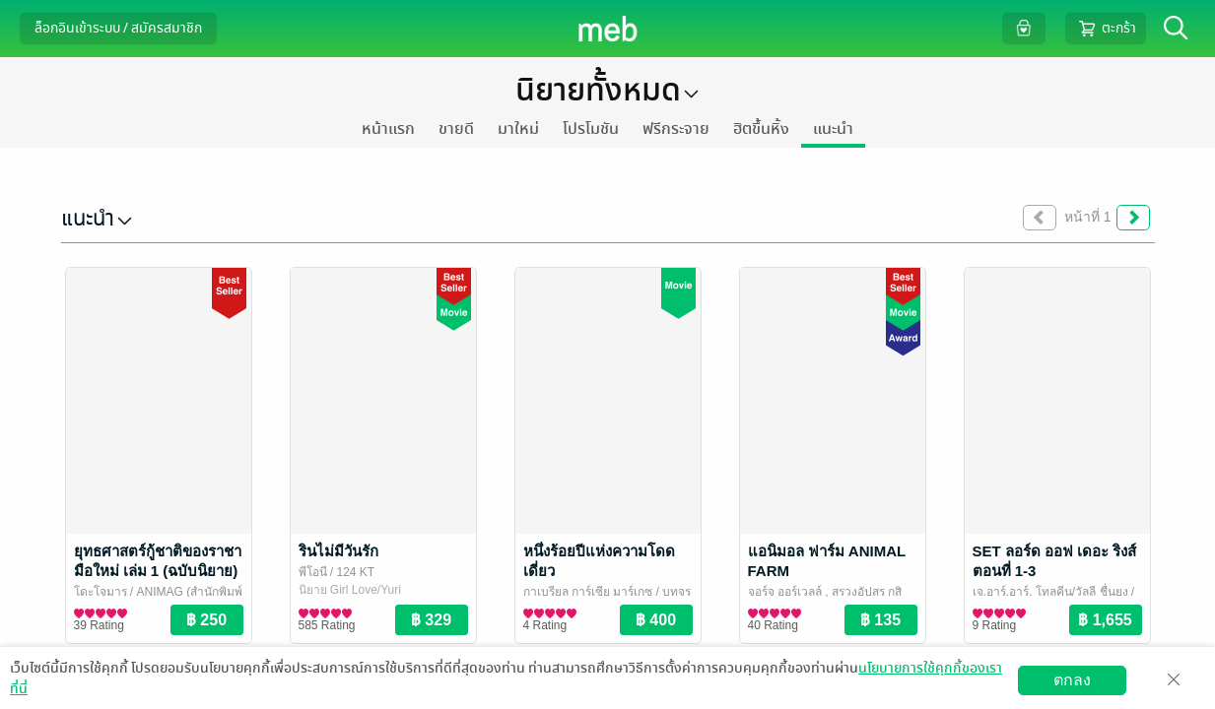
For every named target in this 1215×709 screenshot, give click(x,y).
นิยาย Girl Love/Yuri (350, 590)
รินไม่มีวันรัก (338, 551)
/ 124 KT (351, 572)
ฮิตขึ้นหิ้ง (761, 129)
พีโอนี (313, 572)
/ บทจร (671, 592)
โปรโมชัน (591, 129)
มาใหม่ (518, 129)
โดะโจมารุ (100, 592)
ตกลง (1072, 680)
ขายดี (456, 129)
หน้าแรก (388, 129)
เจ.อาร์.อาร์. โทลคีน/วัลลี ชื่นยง (1050, 592)
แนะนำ (833, 129)
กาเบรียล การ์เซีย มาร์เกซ (588, 592)
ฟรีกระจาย (675, 129)
